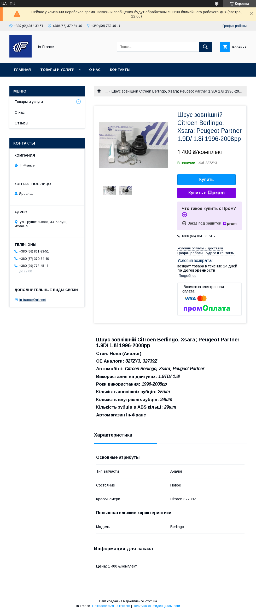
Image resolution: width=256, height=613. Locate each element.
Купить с (206, 193)
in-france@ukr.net (32, 300)
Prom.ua (151, 601)
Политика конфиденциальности (156, 606)
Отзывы (21, 123)
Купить (206, 179)
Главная (22, 70)
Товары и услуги (57, 70)
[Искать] (205, 47)
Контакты (120, 70)
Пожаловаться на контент (111, 606)
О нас (95, 70)
